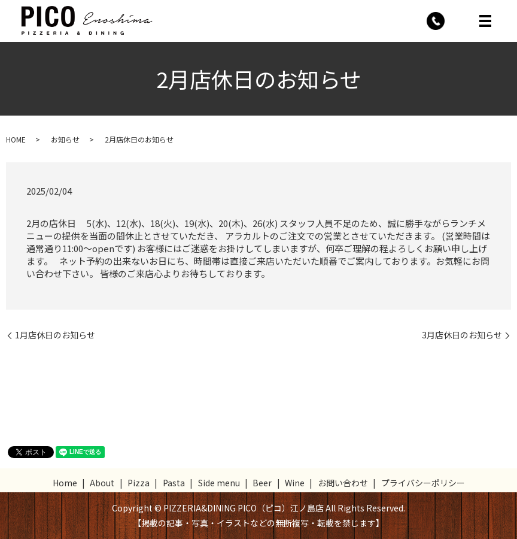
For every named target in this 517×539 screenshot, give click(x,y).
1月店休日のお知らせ (55, 335)
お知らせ (65, 139)
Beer (262, 483)
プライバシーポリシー (423, 483)
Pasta (174, 483)
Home (65, 483)
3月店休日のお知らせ (462, 335)
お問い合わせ (343, 483)
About (102, 483)
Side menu (219, 483)
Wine (295, 483)
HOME (16, 139)
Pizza (138, 483)
